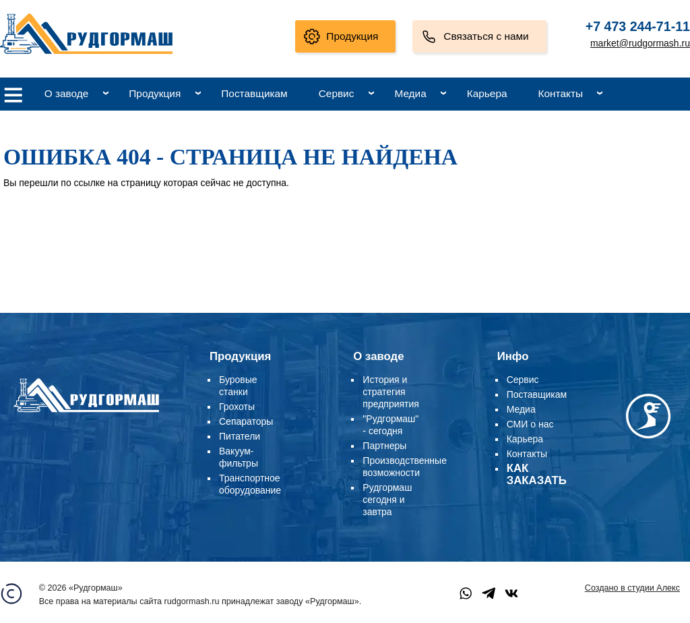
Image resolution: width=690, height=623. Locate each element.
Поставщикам (254, 93)
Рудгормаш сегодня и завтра (387, 499)
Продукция (352, 36)
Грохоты (237, 406)
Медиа (410, 93)
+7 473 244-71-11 (638, 26)
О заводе (66, 93)
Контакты (560, 93)
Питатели (239, 436)
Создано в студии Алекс (632, 588)
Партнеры (384, 445)
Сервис (336, 93)
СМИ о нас (530, 424)
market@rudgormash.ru (640, 43)
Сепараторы (246, 421)
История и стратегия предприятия (391, 391)
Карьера (487, 93)
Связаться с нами (485, 36)
